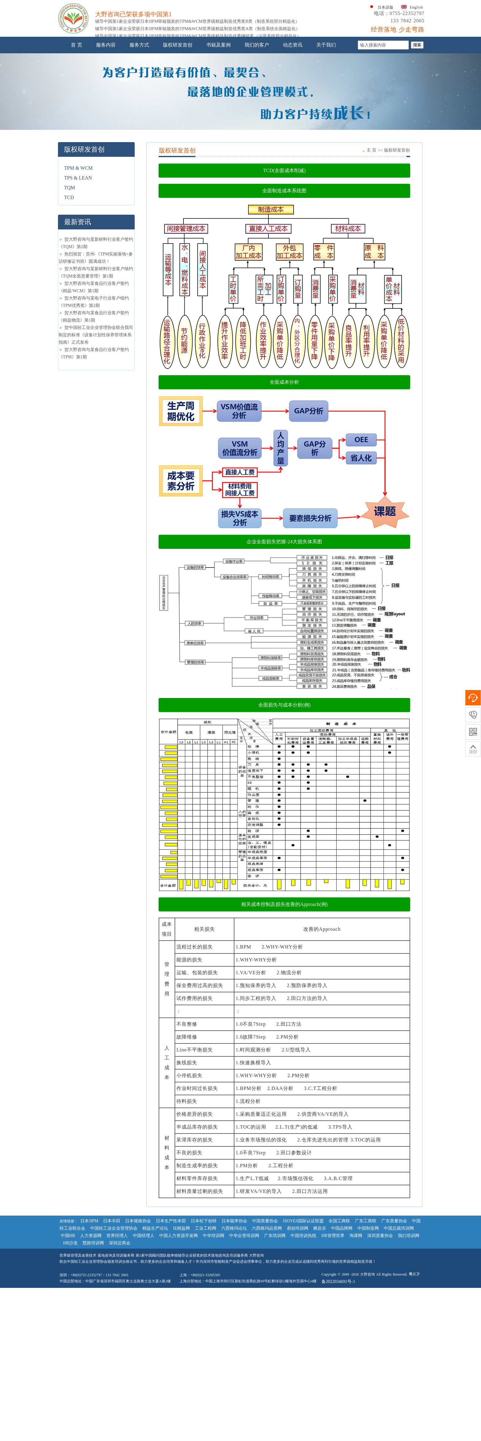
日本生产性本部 (171, 1282)
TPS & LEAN (78, 239)
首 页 (76, 106)
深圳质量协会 (380, 1297)
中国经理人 (143, 1297)
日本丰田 (111, 1282)
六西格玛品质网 (267, 1289)
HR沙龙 (70, 1304)
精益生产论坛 (155, 1289)
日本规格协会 (138, 1282)
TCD (69, 258)
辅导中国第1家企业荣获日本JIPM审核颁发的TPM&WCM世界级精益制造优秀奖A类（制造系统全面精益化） (197, 94)
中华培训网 (213, 1297)
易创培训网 (297, 1289)
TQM (69, 248)
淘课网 (355, 1297)
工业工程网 (205, 1289)
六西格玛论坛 (234, 1289)
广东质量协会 (394, 1282)
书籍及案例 (218, 106)
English (416, 68)
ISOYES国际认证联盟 (303, 1282)
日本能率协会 (234, 1282)
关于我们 (326, 106)
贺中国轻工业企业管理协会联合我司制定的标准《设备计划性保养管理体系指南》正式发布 (96, 396)
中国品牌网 (341, 1289)
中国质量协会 (265, 1282)
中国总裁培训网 (399, 1289)
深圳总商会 (119, 1304)
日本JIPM (89, 1282)
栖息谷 (319, 1289)
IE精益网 (181, 1289)
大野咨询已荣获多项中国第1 (133, 79)
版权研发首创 (177, 106)
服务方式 (139, 106)
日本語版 (386, 68)
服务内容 (106, 106)
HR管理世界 (332, 1297)
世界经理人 (117, 1297)
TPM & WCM (78, 229)
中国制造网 (368, 1289)
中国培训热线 (303, 1297)
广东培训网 (275, 1297)
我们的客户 (256, 106)
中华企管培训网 (244, 1297)
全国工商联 (339, 1282)
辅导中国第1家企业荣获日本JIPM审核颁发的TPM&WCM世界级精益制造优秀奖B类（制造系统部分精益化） (197, 87)
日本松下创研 (204, 1282)
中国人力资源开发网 (178, 1297)
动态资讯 (292, 106)
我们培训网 (408, 1297)
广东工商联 (365, 1282)
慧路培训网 (93, 1304)
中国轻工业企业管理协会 (113, 1289)
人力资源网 (91, 1297)
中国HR (68, 1297)
